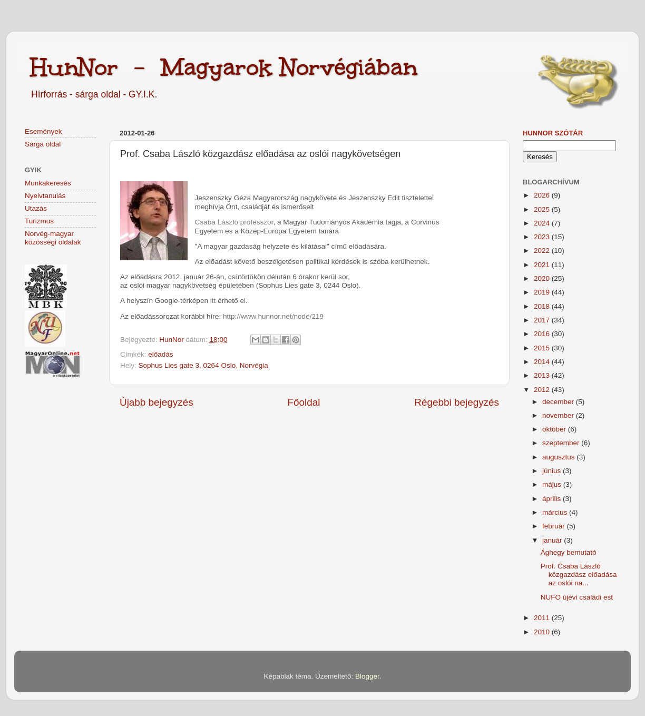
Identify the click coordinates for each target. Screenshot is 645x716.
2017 (543, 320)
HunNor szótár (553, 133)
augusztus (559, 457)
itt (213, 301)
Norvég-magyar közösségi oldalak (53, 238)
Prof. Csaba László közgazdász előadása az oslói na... (579, 574)
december (559, 402)
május (552, 484)
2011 (543, 618)
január (553, 540)
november (559, 415)
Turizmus (39, 221)
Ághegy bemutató (569, 552)
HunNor (172, 340)
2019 (543, 292)
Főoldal (304, 402)
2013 (543, 375)
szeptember (561, 443)
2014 (543, 362)
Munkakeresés (48, 183)
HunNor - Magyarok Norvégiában (223, 67)
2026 (543, 195)
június (552, 471)
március (555, 512)
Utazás (36, 208)
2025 (543, 209)
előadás (160, 354)
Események (43, 131)
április (552, 499)
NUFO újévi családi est (577, 597)
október (555, 429)
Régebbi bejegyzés (456, 402)
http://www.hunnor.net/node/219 (273, 316)
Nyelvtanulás (45, 196)
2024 (543, 223)
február (554, 526)
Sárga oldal (43, 144)
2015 (543, 348)
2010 (543, 632)
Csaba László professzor (234, 222)
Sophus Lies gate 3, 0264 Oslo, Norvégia (203, 365)
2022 (543, 250)
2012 (543, 390)
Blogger (367, 676)
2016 (543, 334)
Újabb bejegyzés (156, 402)
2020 (543, 278)
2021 (543, 265)
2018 (543, 306)
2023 (543, 237)
